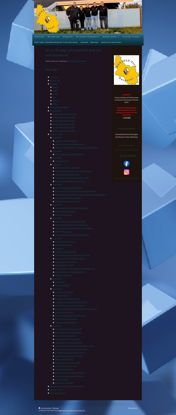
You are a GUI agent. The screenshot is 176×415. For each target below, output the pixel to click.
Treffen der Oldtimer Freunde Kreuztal (69, 144)
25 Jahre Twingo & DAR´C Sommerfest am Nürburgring (75, 191)
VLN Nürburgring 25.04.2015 (65, 252)
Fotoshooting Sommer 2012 (65, 366)
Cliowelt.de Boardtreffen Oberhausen (69, 376)
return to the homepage (77, 61)
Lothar (55, 94)
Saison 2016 (57, 218)
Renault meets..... (56, 111)
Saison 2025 (57, 137)
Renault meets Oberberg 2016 (63, 124)
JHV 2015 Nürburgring (63, 245)
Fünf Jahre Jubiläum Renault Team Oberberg (66, 386)
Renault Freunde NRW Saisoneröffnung (70, 181)
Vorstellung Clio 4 (61, 379)
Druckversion (45, 408)
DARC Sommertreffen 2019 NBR (67, 168)
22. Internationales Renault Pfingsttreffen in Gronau (75, 346)
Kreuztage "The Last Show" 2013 (67, 299)
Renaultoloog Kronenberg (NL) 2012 (68, 356)
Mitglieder (54, 84)
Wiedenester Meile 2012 (64, 359)
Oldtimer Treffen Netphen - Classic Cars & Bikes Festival (76, 148)
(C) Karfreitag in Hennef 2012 (66, 336)
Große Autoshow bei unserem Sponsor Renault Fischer (76, 309)
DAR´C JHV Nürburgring (63, 215)
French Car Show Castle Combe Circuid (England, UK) (75, 269)
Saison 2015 (56, 238)
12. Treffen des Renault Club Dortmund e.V (71, 302)
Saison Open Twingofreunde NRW (68, 198)
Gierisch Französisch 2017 (65, 211)
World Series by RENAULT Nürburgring (69, 258)
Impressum (80, 410)
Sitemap (55, 408)
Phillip (54, 90)
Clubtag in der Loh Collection (66, 141)
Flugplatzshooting (62, 285)
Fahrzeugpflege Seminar (64, 369)
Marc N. (55, 87)
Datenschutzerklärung (67, 410)
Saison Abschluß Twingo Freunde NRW (70, 272)
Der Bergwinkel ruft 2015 (64, 265)
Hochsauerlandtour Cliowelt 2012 (67, 339)
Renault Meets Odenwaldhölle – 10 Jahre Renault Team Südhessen (80, 195)
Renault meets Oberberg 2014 (63, 131)
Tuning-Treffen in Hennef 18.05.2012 (68, 343)
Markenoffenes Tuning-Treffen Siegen (69, 306)
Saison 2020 (57, 158)
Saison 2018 (57, 185)
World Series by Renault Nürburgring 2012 (71, 349)
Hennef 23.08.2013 (62, 295)
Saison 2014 (57, 279)
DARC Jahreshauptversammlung (67, 174)
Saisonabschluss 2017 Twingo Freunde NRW (72, 208)
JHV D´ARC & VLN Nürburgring (66, 319)
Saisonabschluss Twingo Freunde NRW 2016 (72, 235)
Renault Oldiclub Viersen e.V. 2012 (67, 363)
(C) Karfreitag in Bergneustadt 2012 (68, 332)
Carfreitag (59, 248)
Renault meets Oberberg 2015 (63, 127)
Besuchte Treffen (56, 134)
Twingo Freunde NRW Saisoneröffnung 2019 (72, 178)
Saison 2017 (56, 205)
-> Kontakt (126, 118)
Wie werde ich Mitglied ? (59, 107)
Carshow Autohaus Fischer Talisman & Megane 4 (73, 228)
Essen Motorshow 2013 (64, 292)
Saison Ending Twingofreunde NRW (68, 188)
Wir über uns (55, 80)
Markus (55, 100)
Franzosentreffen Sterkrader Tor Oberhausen (72, 255)
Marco (54, 104)
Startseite (54, 77)
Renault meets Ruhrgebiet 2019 (64, 114)
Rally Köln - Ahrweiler (63, 275)
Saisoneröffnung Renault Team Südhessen (71, 225)
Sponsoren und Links (58, 393)
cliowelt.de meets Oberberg (65, 322)
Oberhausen (59, 282)
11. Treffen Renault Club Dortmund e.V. (69, 353)
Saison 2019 (57, 164)
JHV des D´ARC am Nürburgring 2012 (68, 329)
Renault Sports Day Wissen (65, 242)
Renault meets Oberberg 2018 (63, 117)
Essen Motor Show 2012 (64, 383)
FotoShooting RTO (62, 161)
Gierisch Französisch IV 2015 (66, 262)
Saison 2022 (57, 151)
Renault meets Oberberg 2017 (63, 121)
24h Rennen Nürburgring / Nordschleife (70, 316)
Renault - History (56, 390)
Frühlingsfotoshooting (64, 312)
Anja (54, 97)
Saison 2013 (56, 289)
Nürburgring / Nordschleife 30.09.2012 (70, 373)
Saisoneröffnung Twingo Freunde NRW (70, 221)
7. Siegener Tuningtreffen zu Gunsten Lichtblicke (73, 171)
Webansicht (132, 408)
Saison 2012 (56, 326)
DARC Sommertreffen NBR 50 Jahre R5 (69, 154)
